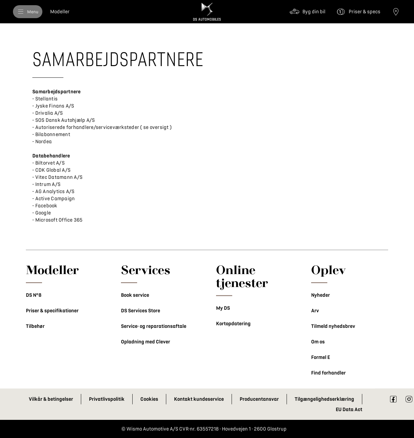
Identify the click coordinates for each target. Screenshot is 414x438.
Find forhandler (328, 373)
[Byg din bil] (307, 11)
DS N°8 (33, 295)
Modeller (52, 269)
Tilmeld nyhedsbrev (333, 326)
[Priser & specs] (358, 11)
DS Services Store (140, 311)
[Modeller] (60, 11)
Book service (135, 295)
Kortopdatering (233, 324)
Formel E (320, 357)
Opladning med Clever (145, 342)
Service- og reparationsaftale (153, 326)
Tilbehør (35, 326)
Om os (318, 342)
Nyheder (320, 295)
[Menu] (27, 12)
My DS (223, 308)
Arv (315, 311)
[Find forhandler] (396, 11)
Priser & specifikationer (52, 311)
